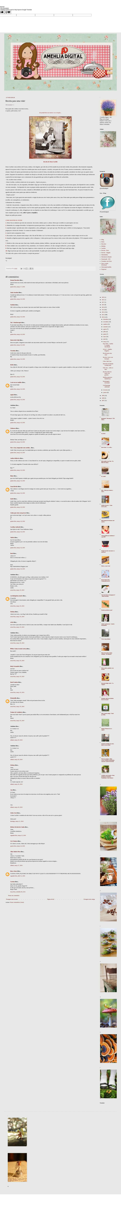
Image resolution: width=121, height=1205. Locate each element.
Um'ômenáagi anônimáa (106, 386)
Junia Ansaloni (14, 292)
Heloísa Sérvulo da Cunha (17, 827)
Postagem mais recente (12, 899)
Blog (102, 239)
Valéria (12, 537)
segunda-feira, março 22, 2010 (18, 835)
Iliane (11, 476)
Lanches (103, 248)
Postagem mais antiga (89, 899)
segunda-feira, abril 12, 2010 (17, 876)
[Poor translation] (7, 12)
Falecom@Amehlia (106, 267)
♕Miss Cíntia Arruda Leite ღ (18, 648)
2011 (103, 314)
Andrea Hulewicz (15, 458)
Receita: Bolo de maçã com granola (107, 373)
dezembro (106, 319)
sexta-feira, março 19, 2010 (17, 590)
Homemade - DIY (106, 259)
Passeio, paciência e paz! (106, 610)
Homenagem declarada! (106, 382)
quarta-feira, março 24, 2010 (17, 846)
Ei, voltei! (103, 476)
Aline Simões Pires (15, 851)
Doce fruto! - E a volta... (106, 447)
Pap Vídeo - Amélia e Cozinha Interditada (108, 345)
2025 (103, 297)
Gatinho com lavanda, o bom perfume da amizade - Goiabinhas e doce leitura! (107, 776)
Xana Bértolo (14, 486)
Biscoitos (103, 244)
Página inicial (50, 899)
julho (104, 331)
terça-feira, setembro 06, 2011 (18, 892)
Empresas (103, 269)
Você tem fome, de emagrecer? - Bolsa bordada (108, 595)
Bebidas (103, 246)
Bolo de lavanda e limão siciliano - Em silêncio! (106, 653)
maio (104, 336)
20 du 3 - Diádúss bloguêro (107, 350)
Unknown (13, 428)
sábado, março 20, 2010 (16, 740)
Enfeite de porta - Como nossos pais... (106, 506)
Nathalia (12, 305)
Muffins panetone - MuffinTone (108, 378)
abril (104, 339)
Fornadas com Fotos (106, 261)
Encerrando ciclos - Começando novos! (105, 580)
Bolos (102, 242)
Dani (11, 553)
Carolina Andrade (15, 527)
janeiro (105, 392)
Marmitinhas (104, 255)
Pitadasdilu (13, 698)
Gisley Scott (13, 813)
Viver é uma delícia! (105, 639)
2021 (103, 299)
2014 (103, 307)
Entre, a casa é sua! (105, 566)
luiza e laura (13, 871)
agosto (105, 329)
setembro (105, 326)
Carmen (12, 881)
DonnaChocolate (14, 280)
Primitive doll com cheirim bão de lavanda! (107, 699)
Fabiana (12, 611)
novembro (106, 322)
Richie (12, 365)
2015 (103, 304)
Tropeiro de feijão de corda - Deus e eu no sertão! (107, 744)
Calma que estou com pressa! (18, 513)
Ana (11, 790)
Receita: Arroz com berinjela (108, 358)
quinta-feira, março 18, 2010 (17, 299)
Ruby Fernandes (14, 666)
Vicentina (12, 350)
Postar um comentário (13, 895)
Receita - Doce (105, 250)
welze (11, 622)
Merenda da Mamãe (106, 257)
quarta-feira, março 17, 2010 (17, 287)
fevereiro (105, 390)
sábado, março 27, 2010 (16, 865)
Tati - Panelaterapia (15, 322)
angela (12, 394)
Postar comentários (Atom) (17, 902)
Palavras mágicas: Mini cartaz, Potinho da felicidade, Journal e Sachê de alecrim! (108, 760)
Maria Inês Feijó (14, 340)
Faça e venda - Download (105, 264)
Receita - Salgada (105, 252)
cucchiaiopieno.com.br (16, 596)
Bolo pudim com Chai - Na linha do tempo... (107, 462)
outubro (105, 324)
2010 (103, 317)
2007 (103, 400)
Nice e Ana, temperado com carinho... (20, 447)
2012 (103, 312)
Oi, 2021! (103, 433)
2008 (103, 398)
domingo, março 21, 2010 (16, 821)
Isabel (12, 499)
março (105, 341)
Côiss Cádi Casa (107, 361)
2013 (103, 309)
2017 (103, 302)
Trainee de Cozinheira (16, 712)
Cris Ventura (13, 841)
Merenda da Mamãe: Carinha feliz (108, 364)
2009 (103, 395)
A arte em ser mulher (16, 382)
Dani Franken (14, 682)
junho (104, 334)
